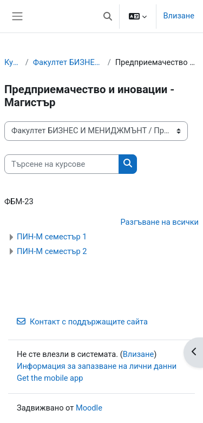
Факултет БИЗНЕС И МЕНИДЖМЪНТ (68, 62)
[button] (108, 16)
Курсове (12, 62)
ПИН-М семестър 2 (52, 251)
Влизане (178, 16)
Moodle (89, 408)
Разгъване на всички (159, 222)
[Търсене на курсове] (61, 164)
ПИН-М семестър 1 (52, 237)
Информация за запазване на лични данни (96, 366)
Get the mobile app (50, 378)
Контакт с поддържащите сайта (82, 322)
